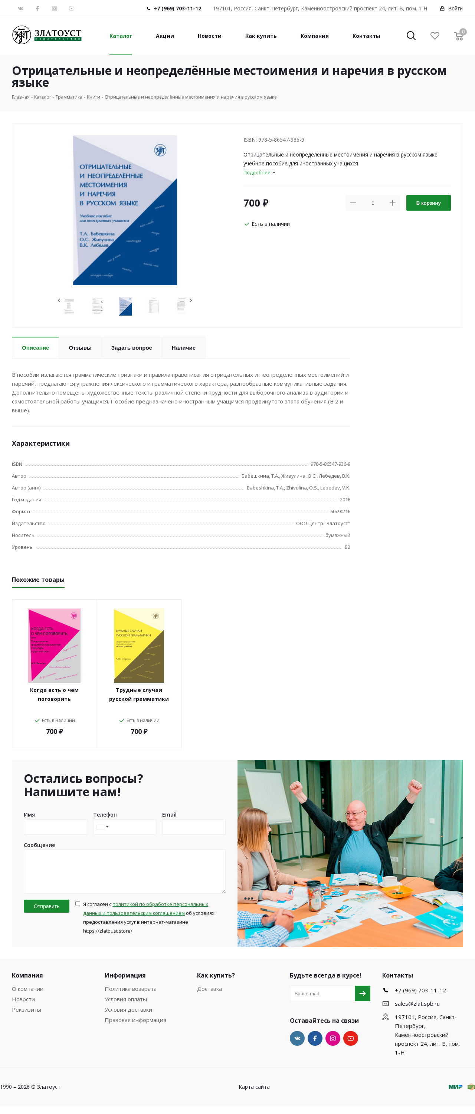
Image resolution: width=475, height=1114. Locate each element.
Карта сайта (254, 1094)
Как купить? (216, 983)
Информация (125, 983)
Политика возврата (131, 996)
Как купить (261, 35)
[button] (411, 36)
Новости (210, 35)
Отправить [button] (46, 914)
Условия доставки (128, 1017)
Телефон (105, 814)
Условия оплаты (126, 1007)
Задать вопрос (131, 348)
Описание (35, 348)
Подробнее (257, 172)
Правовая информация (135, 1028)
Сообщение (39, 844)
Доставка (209, 996)
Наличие (184, 348)
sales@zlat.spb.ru (417, 1011)
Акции (165, 35)
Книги (93, 97)
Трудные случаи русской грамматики (139, 694)
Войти (451, 8)
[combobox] (102, 827)
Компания (315, 35)
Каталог (120, 35)
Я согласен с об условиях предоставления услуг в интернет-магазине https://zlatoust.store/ (148, 925)
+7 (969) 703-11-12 (177, 8)
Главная (21, 97)
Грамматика (69, 97)
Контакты (366, 35)
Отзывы (80, 348)
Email (169, 814)
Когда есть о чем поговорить (54, 694)
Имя (29, 814)
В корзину (428, 203)
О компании (27, 996)
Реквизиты (26, 1017)
